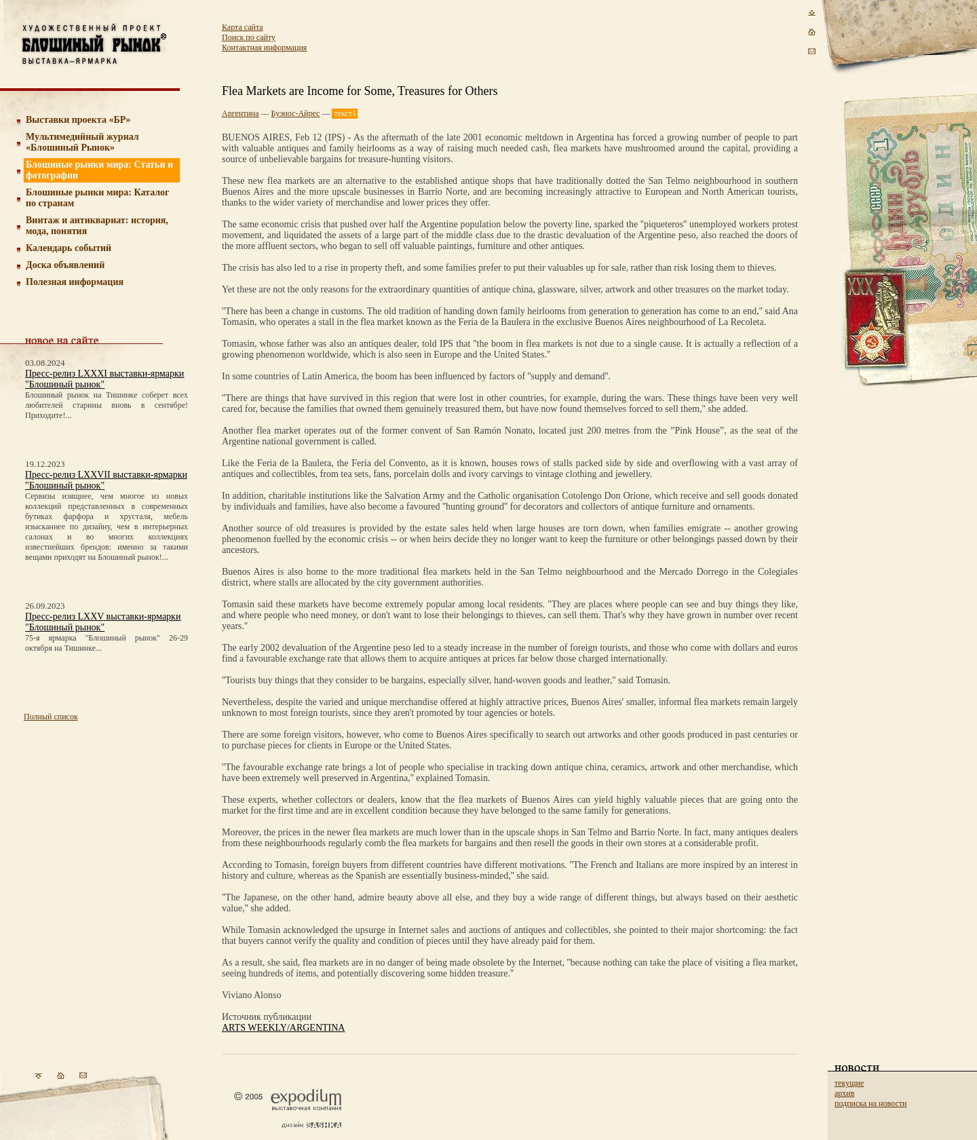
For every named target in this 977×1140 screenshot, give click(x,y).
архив (844, 1093)
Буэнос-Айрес (295, 113)
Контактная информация (264, 47)
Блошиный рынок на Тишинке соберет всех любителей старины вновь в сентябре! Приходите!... (106, 405)
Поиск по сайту (248, 37)
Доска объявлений (65, 265)
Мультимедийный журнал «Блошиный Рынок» (82, 142)
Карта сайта (242, 27)
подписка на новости (870, 1103)
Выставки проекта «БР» (78, 120)
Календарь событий (68, 248)
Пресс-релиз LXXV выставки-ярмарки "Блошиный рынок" (102, 621)
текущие (849, 1083)
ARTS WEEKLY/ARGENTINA (283, 1028)
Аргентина (240, 113)
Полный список (51, 716)
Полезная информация (74, 282)
